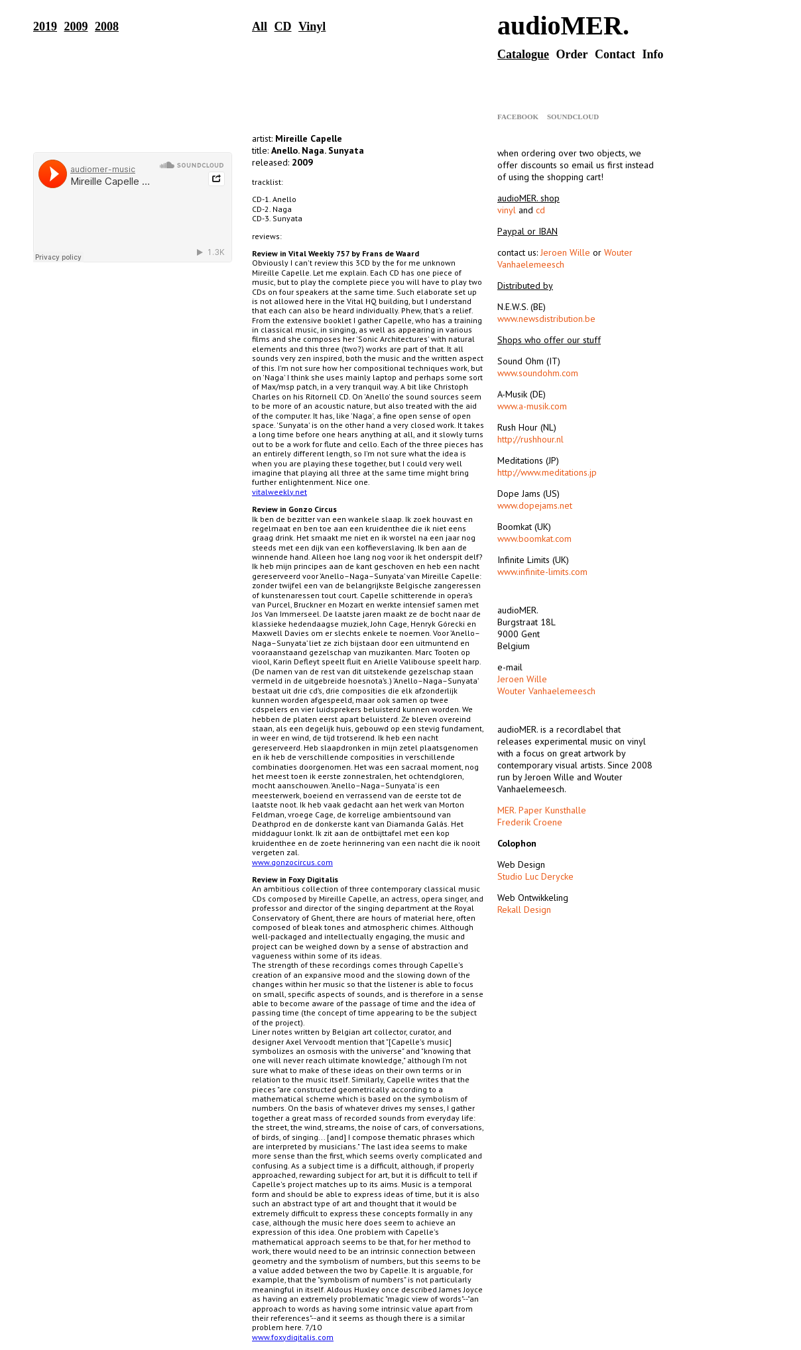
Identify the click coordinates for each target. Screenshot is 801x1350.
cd (540, 210)
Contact (615, 54)
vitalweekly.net (279, 492)
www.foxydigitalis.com (293, 1337)
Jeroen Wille (565, 252)
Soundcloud (573, 117)
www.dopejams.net (534, 505)
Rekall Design (524, 909)
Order (572, 54)
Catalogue (523, 54)
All (259, 26)
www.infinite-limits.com (542, 572)
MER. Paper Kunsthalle (541, 810)
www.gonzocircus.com (292, 862)
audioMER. (563, 25)
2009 (76, 26)
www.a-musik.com (532, 406)
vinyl (506, 210)
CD (283, 26)
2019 (45, 26)
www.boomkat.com (534, 539)
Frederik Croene (529, 822)
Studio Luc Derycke (535, 876)
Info (652, 54)
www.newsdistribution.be (546, 319)
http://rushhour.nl (530, 439)
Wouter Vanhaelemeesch (546, 691)
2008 (107, 26)
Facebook (517, 117)
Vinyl (312, 26)
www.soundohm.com (537, 373)
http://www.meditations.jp (547, 472)
